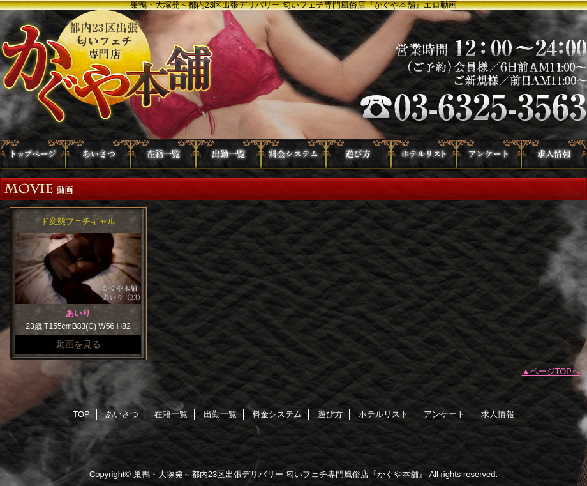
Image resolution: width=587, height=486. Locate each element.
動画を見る (78, 344)
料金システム (293, 154)
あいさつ (98, 154)
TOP (33, 154)
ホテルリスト (423, 154)
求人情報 (553, 154)
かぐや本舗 (293, 75)
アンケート (488, 154)
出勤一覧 (228, 154)
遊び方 (358, 154)
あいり (78, 313)
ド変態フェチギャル (78, 221)
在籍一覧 (163, 154)
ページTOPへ (555, 371)
